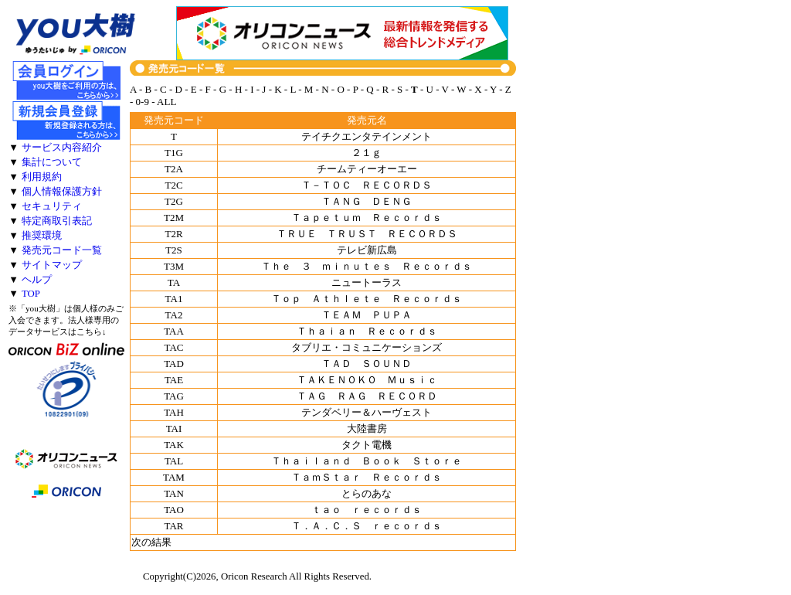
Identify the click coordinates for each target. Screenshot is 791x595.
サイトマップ (52, 265)
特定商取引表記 (57, 221)
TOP (31, 293)
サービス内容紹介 (62, 147)
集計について (52, 162)
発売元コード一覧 (62, 250)
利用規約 (42, 177)
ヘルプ (37, 279)
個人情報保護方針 (62, 191)
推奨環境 (42, 235)
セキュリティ (52, 206)
